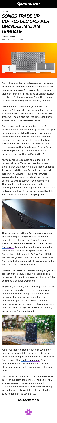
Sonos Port (8, 264)
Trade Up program (30, 360)
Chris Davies (9, 37)
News (5, 11)
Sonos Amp (8, 247)
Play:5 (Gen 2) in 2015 (35, 243)
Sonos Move (32, 379)
